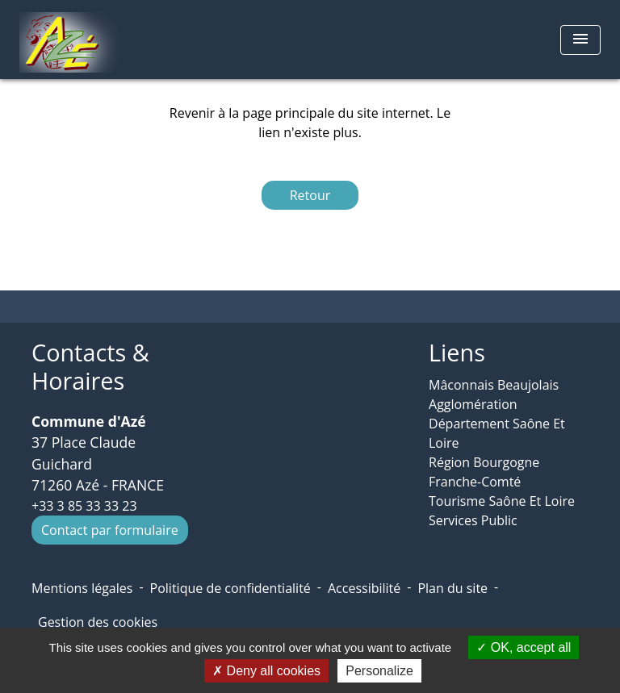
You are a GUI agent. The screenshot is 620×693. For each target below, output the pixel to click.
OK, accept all (523, 647)
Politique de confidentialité (230, 588)
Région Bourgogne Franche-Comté (484, 472)
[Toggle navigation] (580, 40)
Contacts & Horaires (90, 367)
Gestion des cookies (97, 622)
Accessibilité (364, 588)
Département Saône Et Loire (497, 433)
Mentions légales (81, 588)
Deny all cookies (266, 671)
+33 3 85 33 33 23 (84, 506)
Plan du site (452, 588)
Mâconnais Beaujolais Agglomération (494, 394)
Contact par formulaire (109, 530)
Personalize (379, 671)
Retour (310, 195)
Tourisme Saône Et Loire (502, 501)
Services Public (473, 520)
